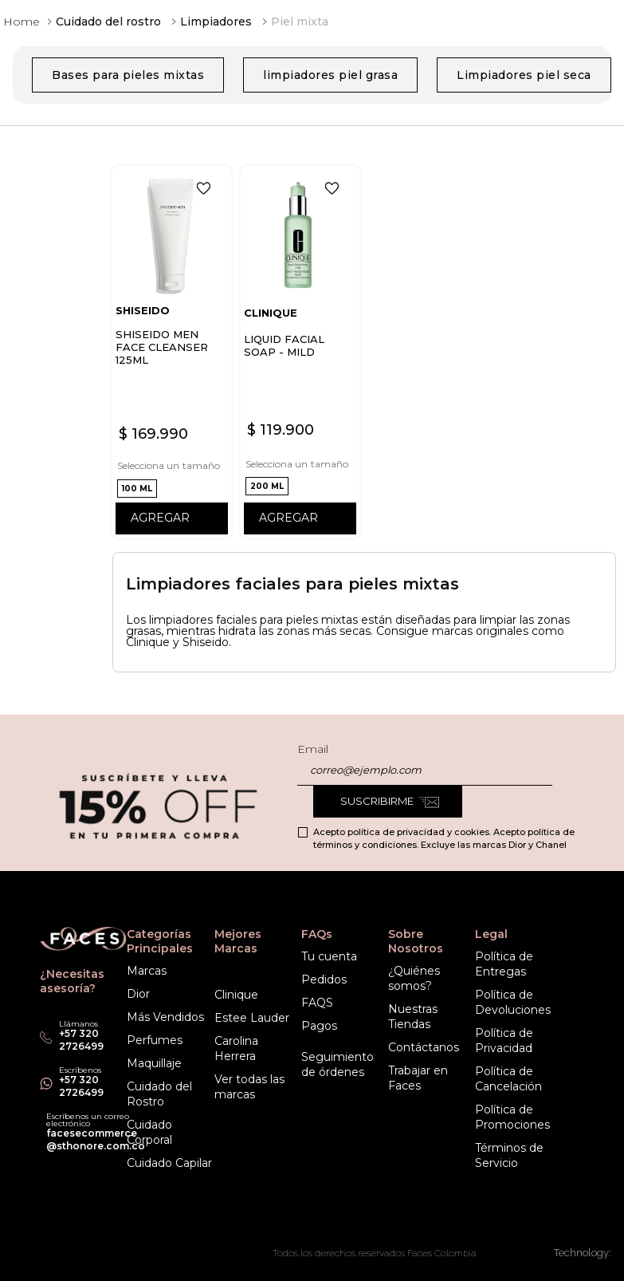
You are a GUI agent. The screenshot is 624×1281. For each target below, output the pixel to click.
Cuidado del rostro (108, 21)
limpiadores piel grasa (330, 75)
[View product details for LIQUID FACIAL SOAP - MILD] (300, 351)
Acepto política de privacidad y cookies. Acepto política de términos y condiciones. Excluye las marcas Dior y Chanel (444, 838)
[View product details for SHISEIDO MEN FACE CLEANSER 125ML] (172, 351)
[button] (137, 488)
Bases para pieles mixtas (128, 75)
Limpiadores (216, 21)
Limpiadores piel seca (524, 75)
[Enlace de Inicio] (21, 21)
